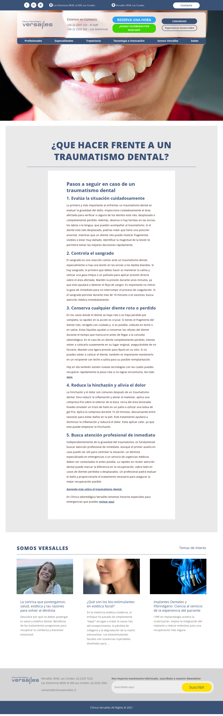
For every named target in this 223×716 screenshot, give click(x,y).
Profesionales (33, 40)
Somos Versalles (167, 40)
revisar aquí (106, 503)
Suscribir (196, 689)
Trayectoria (93, 40)
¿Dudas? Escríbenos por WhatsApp (134, 28)
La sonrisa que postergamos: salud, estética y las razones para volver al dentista (43, 608)
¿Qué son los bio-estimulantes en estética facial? (111, 605)
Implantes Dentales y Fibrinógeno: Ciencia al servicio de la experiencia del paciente (178, 608)
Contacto (186, 5)
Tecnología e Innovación (129, 40)
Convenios (179, 21)
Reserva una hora (134, 20)
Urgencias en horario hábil (179, 27)
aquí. (70, 379)
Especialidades (64, 40)
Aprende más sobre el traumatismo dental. (94, 491)
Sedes (194, 40)
